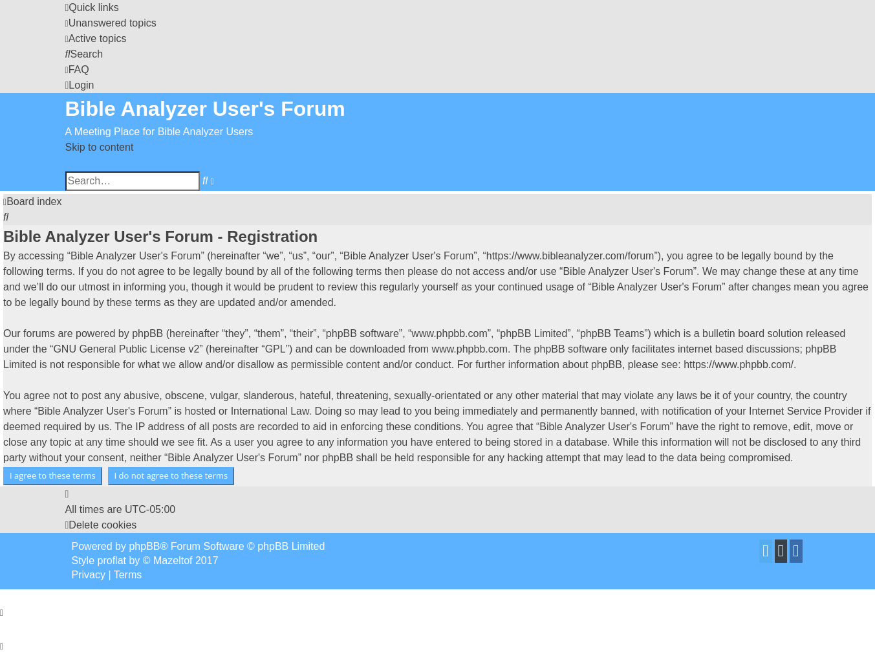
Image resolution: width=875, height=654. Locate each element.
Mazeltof (172, 560)
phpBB (144, 546)
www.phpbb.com (470, 348)
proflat (112, 560)
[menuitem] (111, 22)
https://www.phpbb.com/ (739, 364)
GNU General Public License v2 (126, 348)
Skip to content (99, 147)
